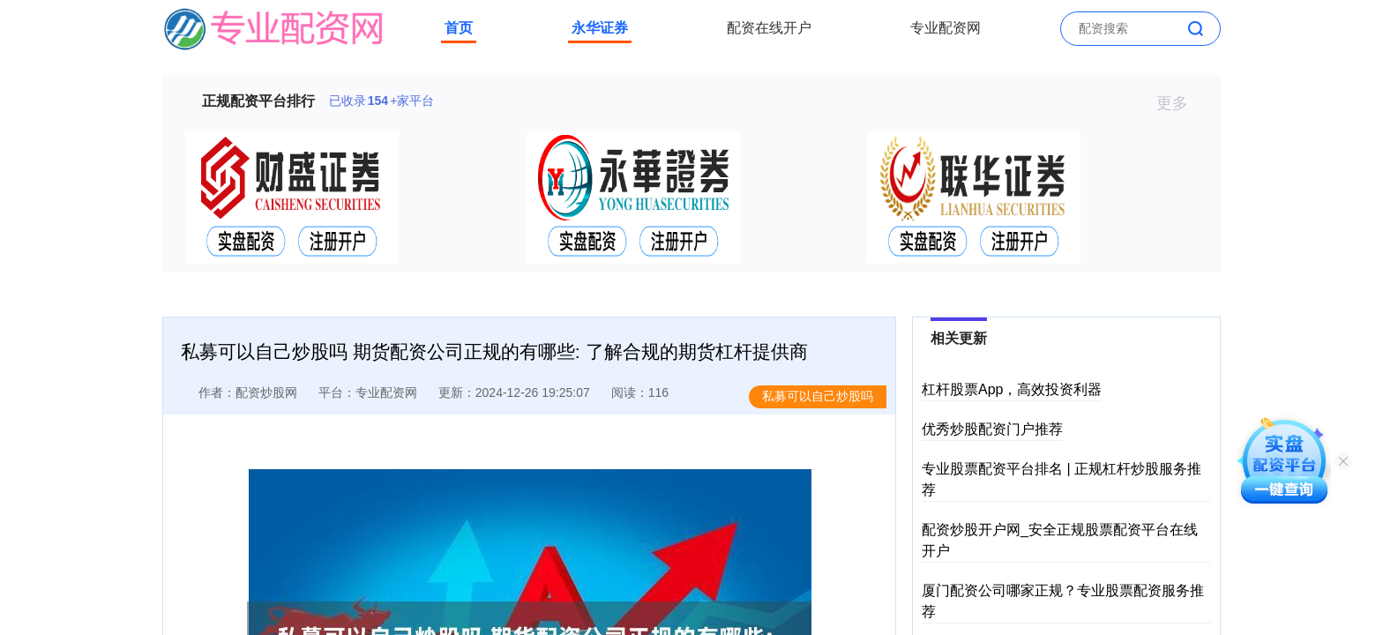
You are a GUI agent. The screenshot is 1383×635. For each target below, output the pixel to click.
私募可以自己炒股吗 (817, 396)
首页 (459, 27)
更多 (1179, 103)
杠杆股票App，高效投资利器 (1012, 389)
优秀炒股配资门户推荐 (992, 429)
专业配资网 (945, 27)
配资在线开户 (769, 27)
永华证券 (600, 27)
